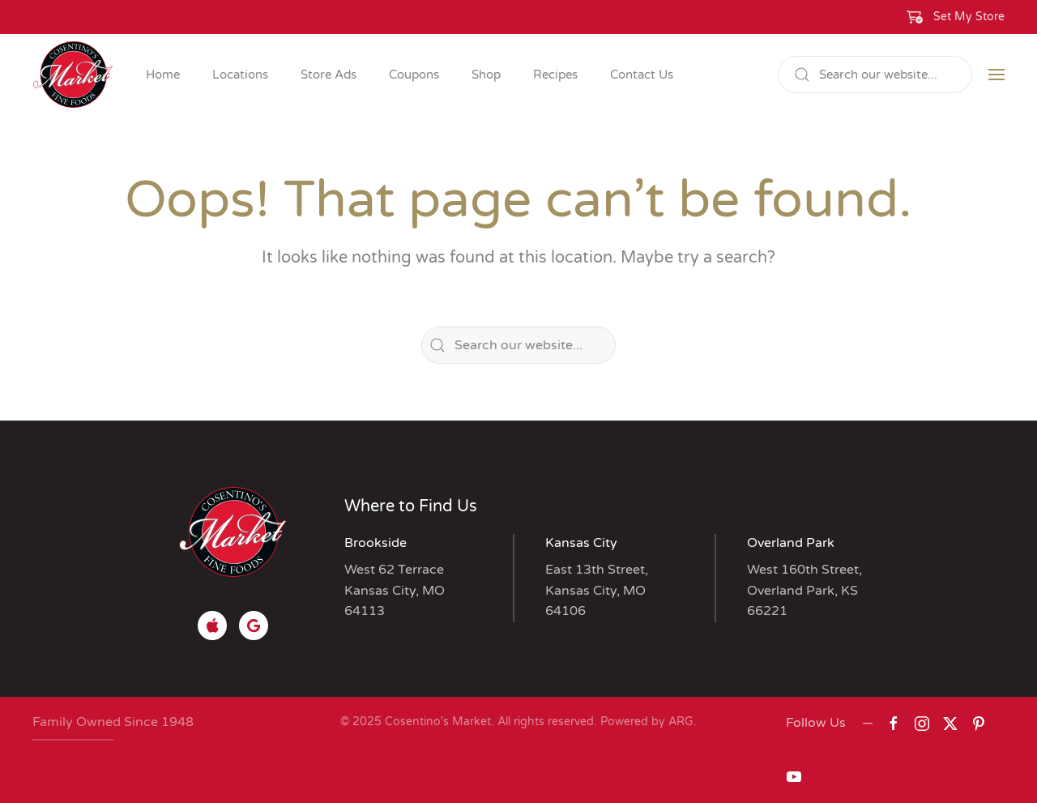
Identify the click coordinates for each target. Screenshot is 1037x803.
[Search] (875, 74)
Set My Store (969, 16)
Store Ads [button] (328, 74)
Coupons (414, 74)
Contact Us (641, 74)
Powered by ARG (645, 721)
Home (163, 74)
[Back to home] (72, 74)
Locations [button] (240, 74)
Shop (486, 74)
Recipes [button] (555, 74)
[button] (956, 17)
